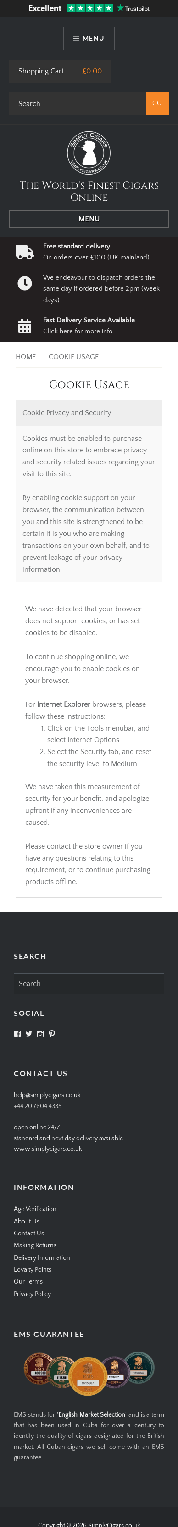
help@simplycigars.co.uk (47, 1095)
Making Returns (35, 1245)
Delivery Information (42, 1258)
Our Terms (28, 1281)
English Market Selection (91, 1415)
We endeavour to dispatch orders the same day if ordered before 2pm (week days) (101, 289)
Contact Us (29, 1233)
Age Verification (35, 1209)
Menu (94, 38)
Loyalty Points (32, 1269)
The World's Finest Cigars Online (89, 191)
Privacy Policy (32, 1294)
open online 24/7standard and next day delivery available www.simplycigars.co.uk (68, 1138)
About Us (26, 1221)
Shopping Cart (41, 71)
